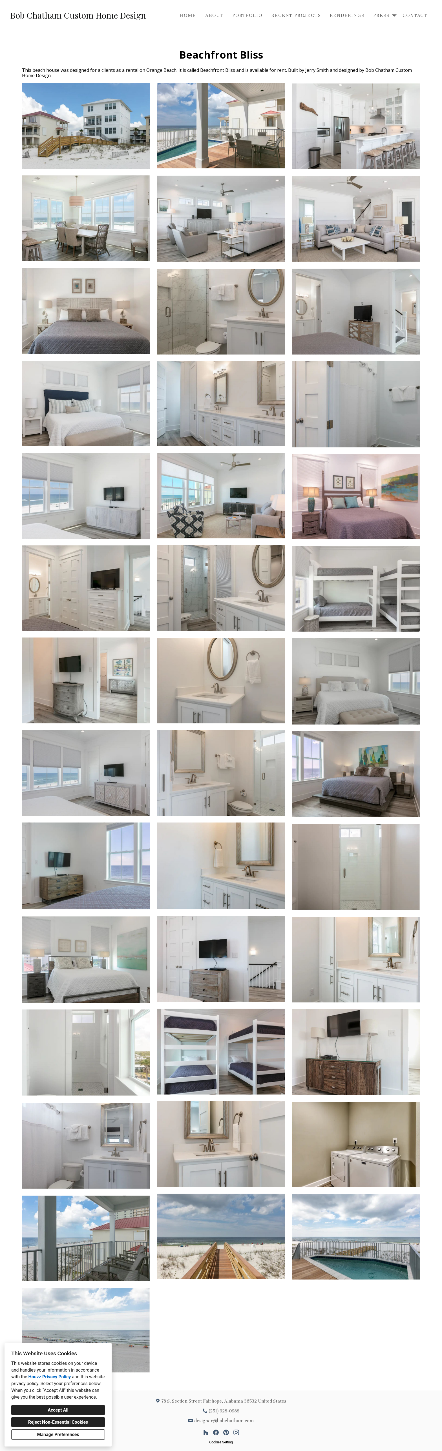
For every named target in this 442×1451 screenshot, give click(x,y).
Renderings (347, 15)
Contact (415, 15)
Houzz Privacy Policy (49, 1376)
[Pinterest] (226, 1432)
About (214, 15)
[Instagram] (236, 1432)
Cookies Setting (221, 1442)
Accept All (58, 1410)
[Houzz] (206, 1432)
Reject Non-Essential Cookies (58, 1422)
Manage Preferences (58, 1434)
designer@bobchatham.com (224, 1421)
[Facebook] (216, 1432)
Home (188, 15)
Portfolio (247, 15)
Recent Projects (296, 15)
